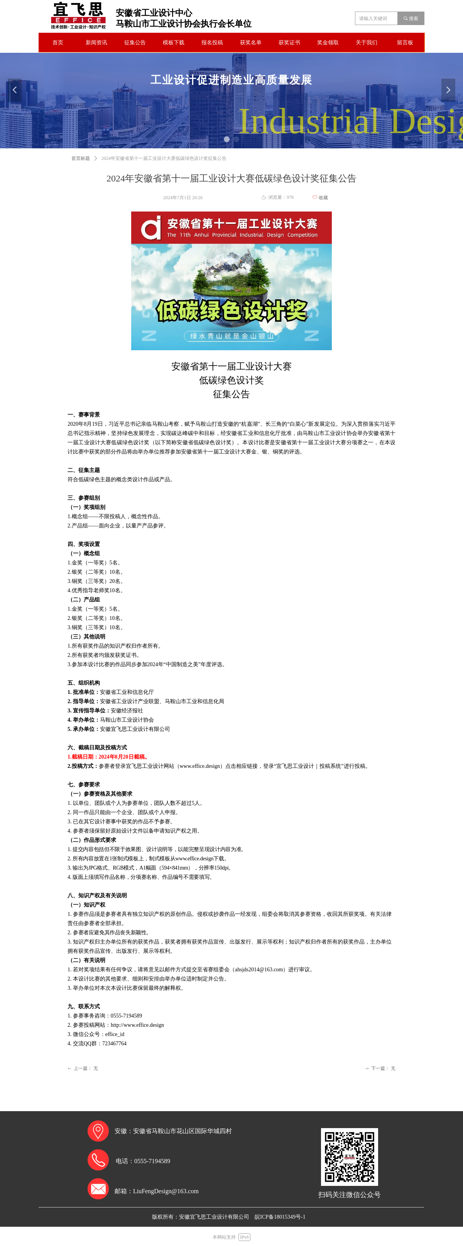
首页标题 (80, 158)
